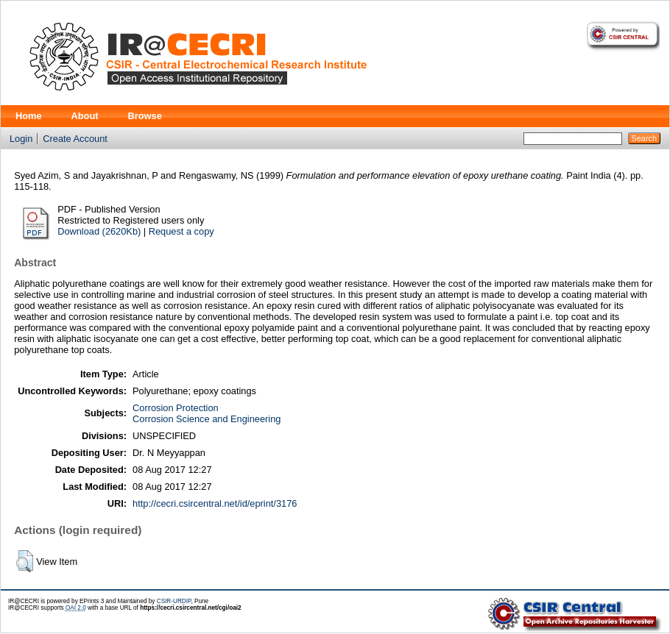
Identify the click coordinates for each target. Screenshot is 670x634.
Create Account (75, 138)
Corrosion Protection (176, 407)
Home (28, 115)
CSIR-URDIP (174, 601)
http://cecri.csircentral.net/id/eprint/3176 (215, 503)
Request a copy (181, 231)
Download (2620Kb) (99, 231)
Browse (145, 115)
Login (21, 138)
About (85, 115)
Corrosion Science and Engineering (207, 418)
